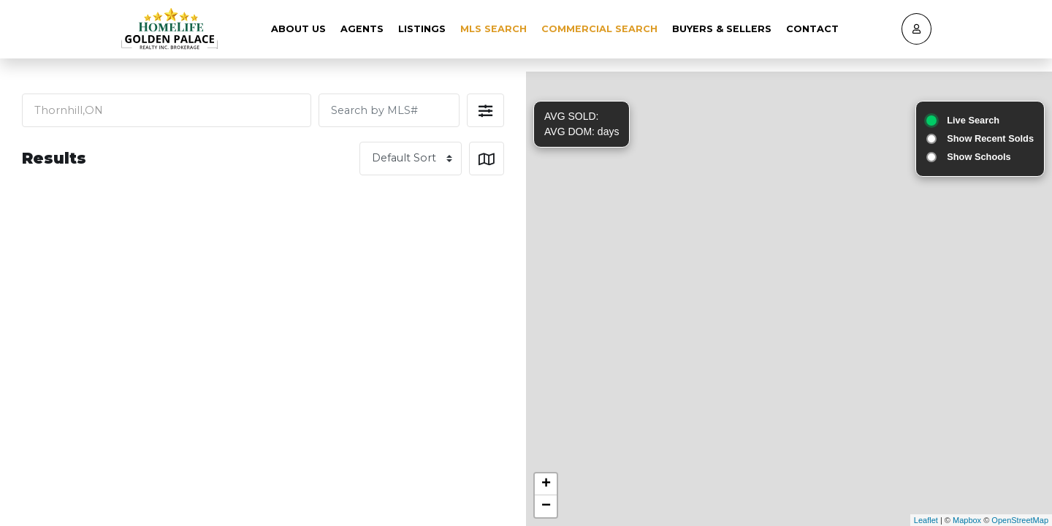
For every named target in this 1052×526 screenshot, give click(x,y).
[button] (485, 110)
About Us (298, 28)
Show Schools (978, 156)
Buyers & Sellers (721, 28)
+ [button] (546, 484)
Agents (362, 28)
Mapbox (967, 520)
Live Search (973, 120)
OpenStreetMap (1019, 520)
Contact (812, 28)
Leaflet (926, 520)
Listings (422, 28)
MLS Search (493, 28)
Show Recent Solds (990, 138)
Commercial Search (599, 28)
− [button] (546, 506)
